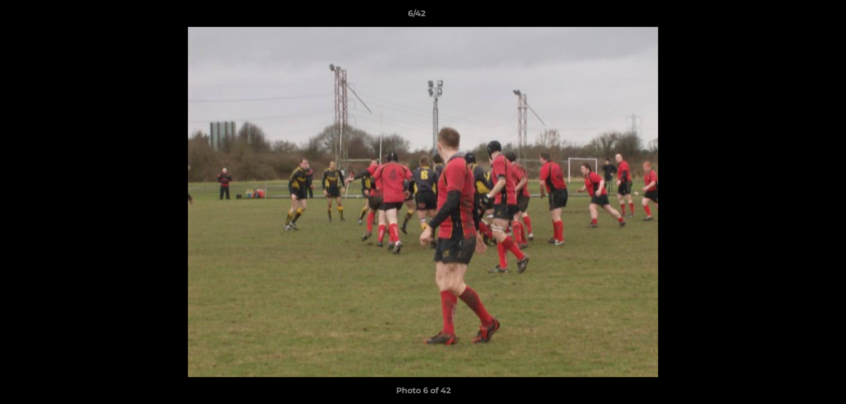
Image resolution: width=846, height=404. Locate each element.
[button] (799, 16)
